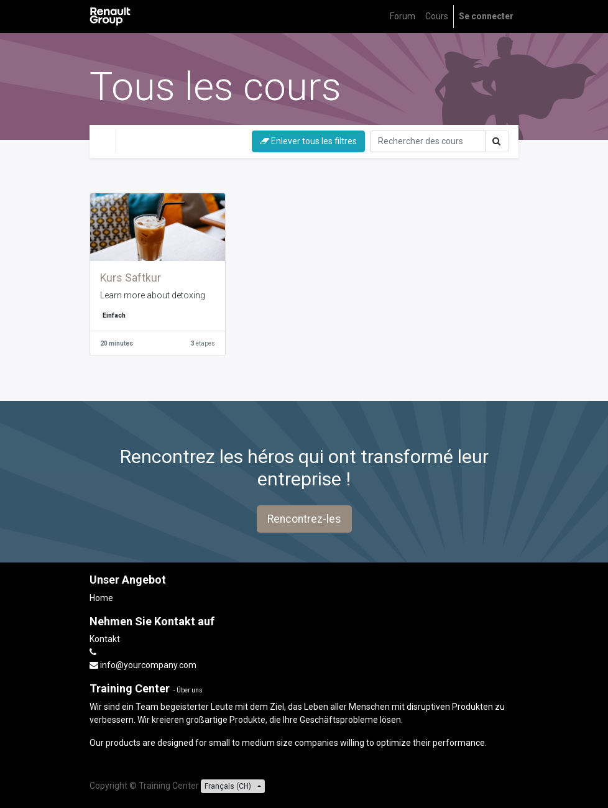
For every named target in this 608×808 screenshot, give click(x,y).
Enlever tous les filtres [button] (308, 141)
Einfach (114, 315)
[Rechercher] (428, 141)
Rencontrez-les (304, 519)
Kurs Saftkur (130, 278)
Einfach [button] (201, 141)
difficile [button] (145, 141)
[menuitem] (402, 16)
